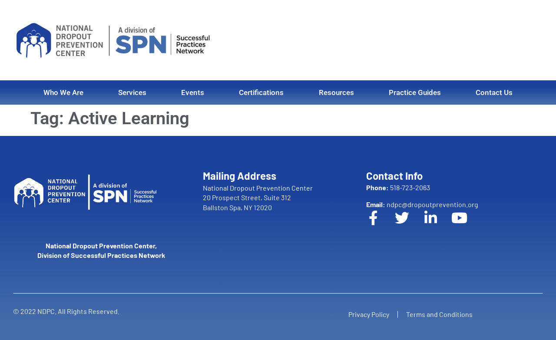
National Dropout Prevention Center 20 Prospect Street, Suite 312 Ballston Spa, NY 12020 (258, 197)
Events (192, 92)
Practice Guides (415, 92)
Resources (336, 92)
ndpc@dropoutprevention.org (422, 204)
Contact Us (494, 92)
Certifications (261, 92)
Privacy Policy (368, 314)
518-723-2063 (398, 187)
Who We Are (63, 92)
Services (132, 92)
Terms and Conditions (440, 314)
